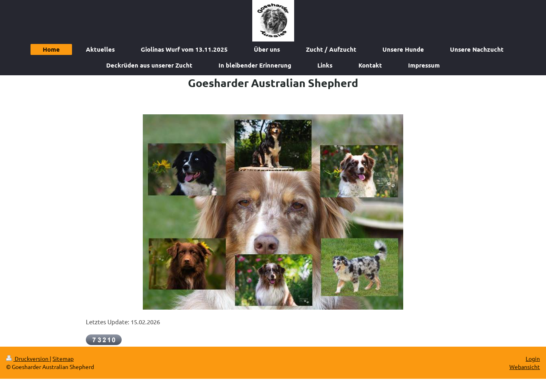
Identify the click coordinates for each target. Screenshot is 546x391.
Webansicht (524, 366)
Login (533, 358)
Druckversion (28, 358)
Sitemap (63, 358)
